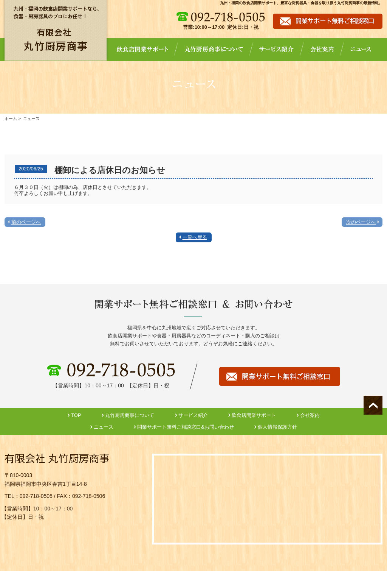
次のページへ (361, 222)
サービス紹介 (193, 415)
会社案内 (310, 415)
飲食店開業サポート (254, 415)
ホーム (11, 118)
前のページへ (26, 222)
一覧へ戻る (195, 237)
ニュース (103, 427)
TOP (76, 415)
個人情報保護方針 (277, 427)
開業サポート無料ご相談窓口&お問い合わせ (185, 427)
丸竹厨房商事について (129, 415)
